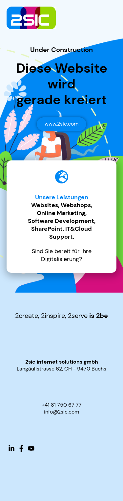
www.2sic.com (61, 123)
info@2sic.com (61, 411)
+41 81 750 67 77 (62, 404)
